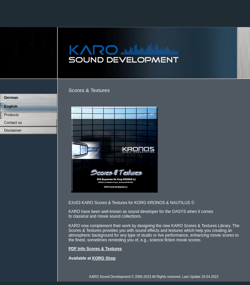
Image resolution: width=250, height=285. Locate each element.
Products (11, 115)
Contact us (13, 122)
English (11, 106)
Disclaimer (12, 130)
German (11, 97)
